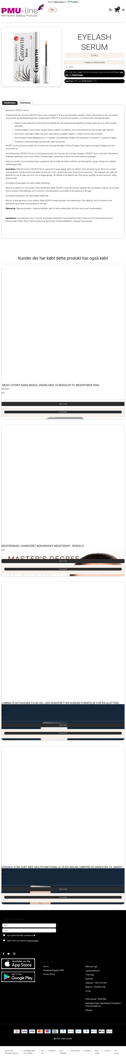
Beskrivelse (9, 103)
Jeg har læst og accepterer (23, 941)
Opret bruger (77, 75)
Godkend (9, 946)
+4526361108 (99, 987)
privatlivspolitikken (33, 941)
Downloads (25, 103)
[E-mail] (29, 930)
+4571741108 (100, 983)
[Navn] (29, 925)
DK (52, 10)
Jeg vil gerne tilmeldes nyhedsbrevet (28, 934)
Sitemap (88, 1010)
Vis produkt (63, 412)
